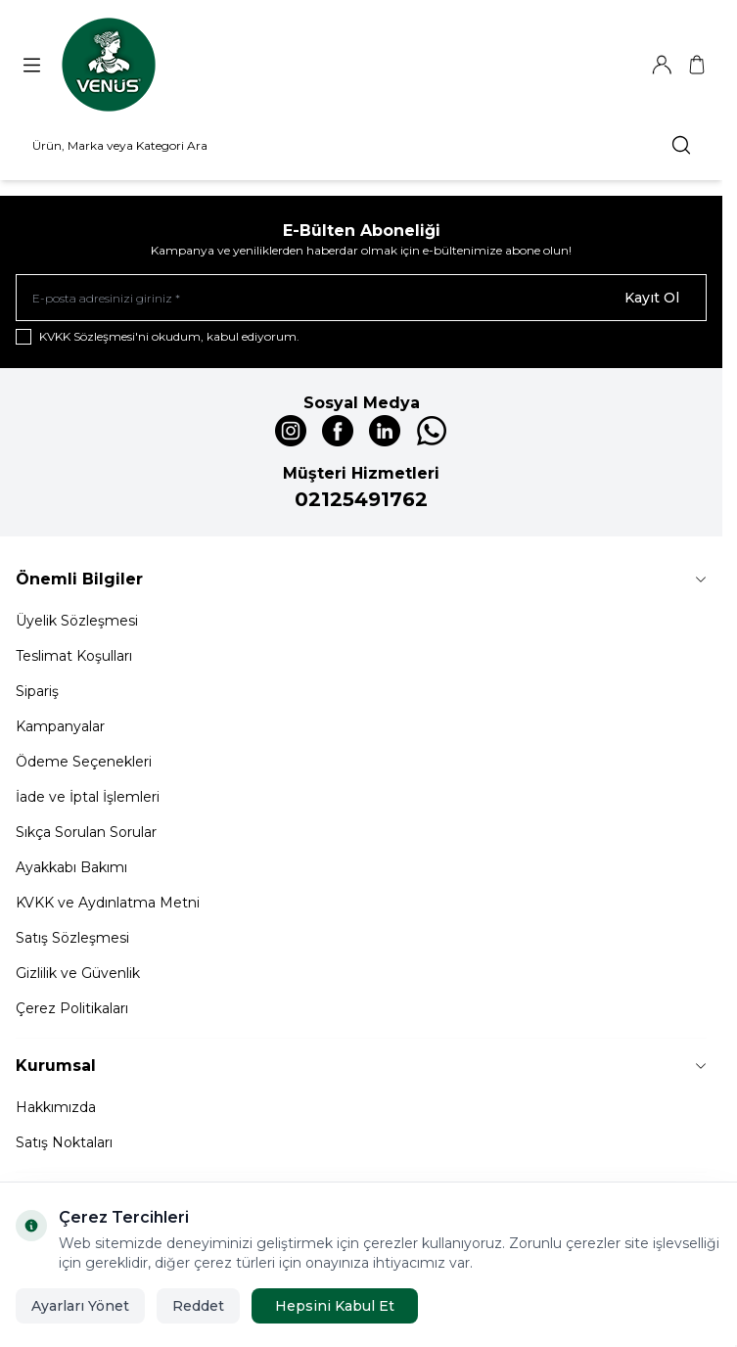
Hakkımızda (56, 1107)
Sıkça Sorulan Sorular (86, 832)
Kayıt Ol (651, 297)
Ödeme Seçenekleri (84, 761)
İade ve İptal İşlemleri (88, 797)
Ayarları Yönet (80, 1306)
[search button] (681, 145)
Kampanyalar (60, 726)
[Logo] (109, 65)
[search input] (361, 144)
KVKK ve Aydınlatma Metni (108, 902)
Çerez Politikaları (72, 1008)
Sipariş (37, 691)
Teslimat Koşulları (74, 656)
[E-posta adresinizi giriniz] (361, 297)
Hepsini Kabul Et (334, 1306)
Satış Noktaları (64, 1142)
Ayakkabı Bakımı (71, 867)
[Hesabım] (661, 64)
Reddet (198, 1306)
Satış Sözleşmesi (72, 938)
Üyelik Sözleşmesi (77, 620)
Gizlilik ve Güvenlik (78, 973)
